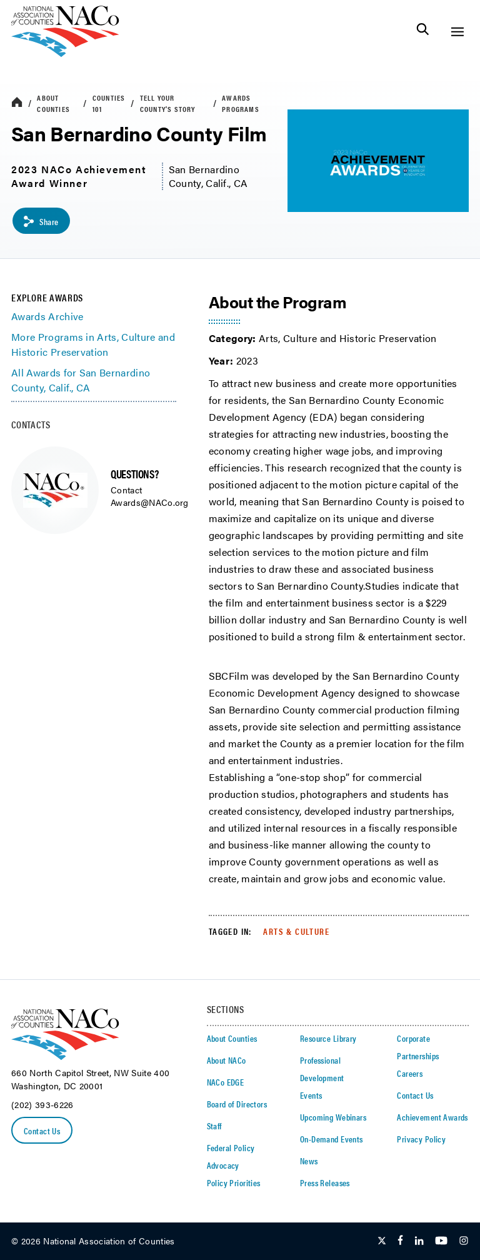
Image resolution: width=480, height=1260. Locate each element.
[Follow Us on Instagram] (464, 1241)
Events (311, 1095)
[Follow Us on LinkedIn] (419, 1241)
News (309, 1160)
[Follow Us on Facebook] (400, 1241)
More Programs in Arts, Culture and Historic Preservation (93, 344)
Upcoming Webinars (333, 1117)
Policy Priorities (234, 1182)
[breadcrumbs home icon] (16, 103)
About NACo (226, 1060)
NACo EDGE (225, 1082)
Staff (214, 1125)
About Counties (53, 103)
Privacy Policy (421, 1138)
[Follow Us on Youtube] (441, 1241)
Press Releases (325, 1182)
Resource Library (328, 1038)
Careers (409, 1073)
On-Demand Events (331, 1138)
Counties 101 (109, 103)
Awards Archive (47, 316)
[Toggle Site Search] (422, 31)
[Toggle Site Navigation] (457, 31)
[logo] (65, 53)
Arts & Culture (296, 931)
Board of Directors (237, 1103)
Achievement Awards (432, 1117)
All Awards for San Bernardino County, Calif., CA (80, 380)
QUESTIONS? (134, 473)
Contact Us (42, 1130)
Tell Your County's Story (168, 103)
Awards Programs (240, 103)
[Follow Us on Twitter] (382, 1241)
